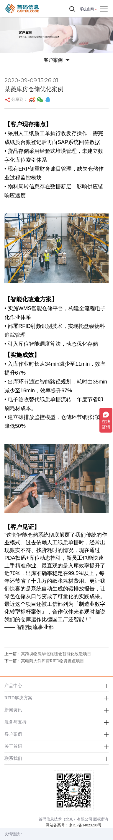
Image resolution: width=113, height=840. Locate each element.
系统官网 (87, 9)
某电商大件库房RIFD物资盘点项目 (52, 661)
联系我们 (13, 758)
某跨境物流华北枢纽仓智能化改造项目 (56, 654)
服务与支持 (15, 721)
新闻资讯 (13, 709)
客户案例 (13, 734)
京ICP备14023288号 (85, 825)
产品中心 (13, 685)
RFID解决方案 (18, 697)
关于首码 (13, 746)
